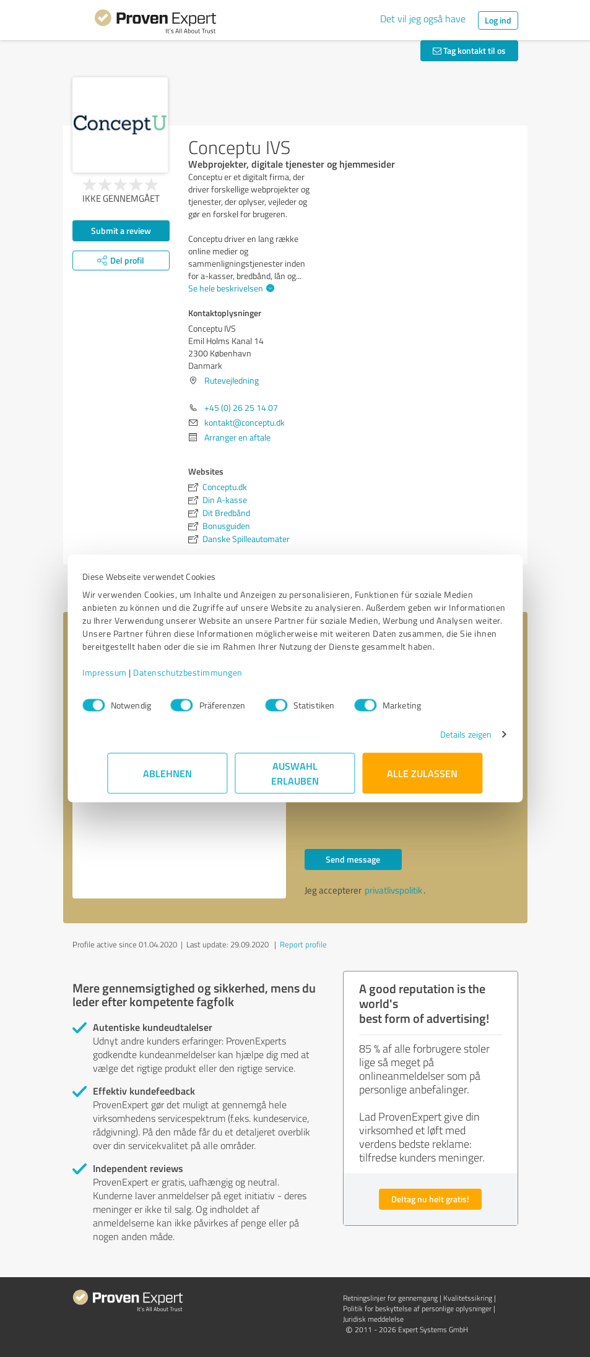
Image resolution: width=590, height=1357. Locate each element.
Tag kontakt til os (469, 50)
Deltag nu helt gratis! (430, 1199)
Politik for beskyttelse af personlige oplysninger (417, 1308)
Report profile (303, 944)
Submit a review (121, 230)
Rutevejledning (231, 380)
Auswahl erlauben (295, 779)
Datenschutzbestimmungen (213, 678)
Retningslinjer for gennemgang (390, 1298)
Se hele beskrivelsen (229, 288)
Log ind (498, 20)
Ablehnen (167, 779)
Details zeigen (440, 740)
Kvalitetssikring (467, 1298)
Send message (353, 859)
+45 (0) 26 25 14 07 (241, 407)
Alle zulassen (423, 779)
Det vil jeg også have (423, 18)
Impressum (130, 678)
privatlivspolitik (393, 890)
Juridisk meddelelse (373, 1319)
